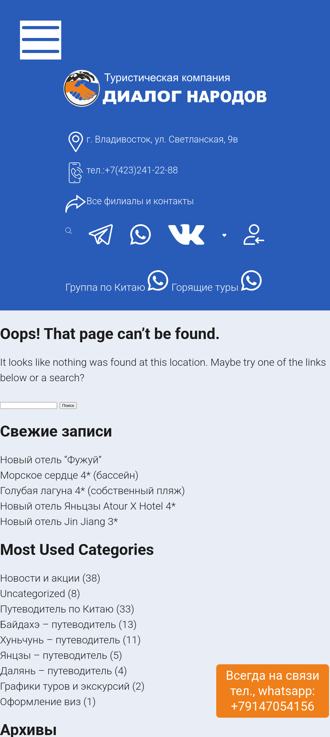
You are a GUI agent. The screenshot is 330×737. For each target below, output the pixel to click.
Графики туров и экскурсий (65, 686)
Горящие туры (216, 281)
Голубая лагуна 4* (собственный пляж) (92, 490)
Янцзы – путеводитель (53, 655)
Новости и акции (40, 578)
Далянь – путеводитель (56, 671)
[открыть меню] (40, 40)
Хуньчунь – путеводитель (60, 640)
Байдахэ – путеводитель (58, 624)
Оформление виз (40, 702)
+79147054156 (272, 706)
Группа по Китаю (117, 281)
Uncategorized (32, 593)
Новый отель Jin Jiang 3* (59, 521)
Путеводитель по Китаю (57, 609)
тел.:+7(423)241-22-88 (132, 170)
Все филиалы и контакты (140, 201)
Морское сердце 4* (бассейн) (69, 475)
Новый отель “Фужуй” (51, 460)
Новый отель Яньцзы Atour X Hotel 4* (88, 506)
